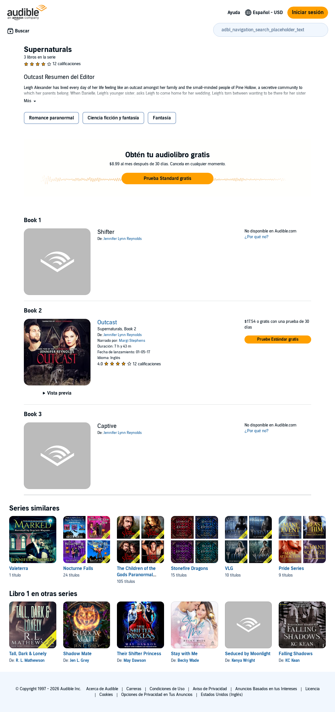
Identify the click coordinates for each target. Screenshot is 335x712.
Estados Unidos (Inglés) (222, 694)
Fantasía (162, 118)
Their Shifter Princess (139, 654)
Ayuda (234, 12)
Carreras (133, 688)
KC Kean (292, 660)
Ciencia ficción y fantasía (113, 118)
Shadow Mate (77, 654)
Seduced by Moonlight (247, 654)
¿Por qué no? (256, 236)
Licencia (312, 688)
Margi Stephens (132, 340)
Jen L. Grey (79, 660)
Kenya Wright (243, 660)
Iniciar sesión (308, 12)
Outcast (107, 322)
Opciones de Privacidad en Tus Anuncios (156, 694)
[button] (30, 100)
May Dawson (135, 660)
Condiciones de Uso (167, 688)
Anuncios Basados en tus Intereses (266, 688)
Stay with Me (184, 654)
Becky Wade (188, 660)
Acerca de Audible (102, 688)
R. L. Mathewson (30, 660)
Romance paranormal (51, 118)
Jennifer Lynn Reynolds (122, 238)
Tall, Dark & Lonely (28, 654)
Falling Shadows (296, 654)
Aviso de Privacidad (210, 688)
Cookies (106, 694)
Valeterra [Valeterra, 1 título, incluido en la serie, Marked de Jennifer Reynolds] (18, 568)
